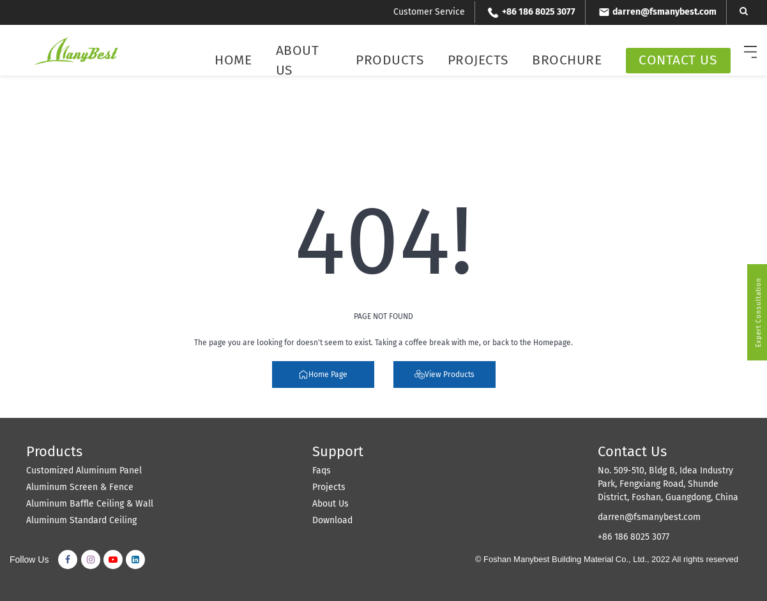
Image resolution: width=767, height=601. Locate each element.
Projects (478, 60)
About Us (297, 60)
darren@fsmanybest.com (649, 517)
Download (332, 520)
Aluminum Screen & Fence (79, 487)
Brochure (567, 60)
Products (389, 60)
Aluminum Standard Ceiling (81, 520)
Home (233, 60)
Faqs (321, 470)
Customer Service (429, 11)
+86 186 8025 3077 (633, 536)
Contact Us (678, 60)
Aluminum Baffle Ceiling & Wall (89, 503)
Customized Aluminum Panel (84, 470)
